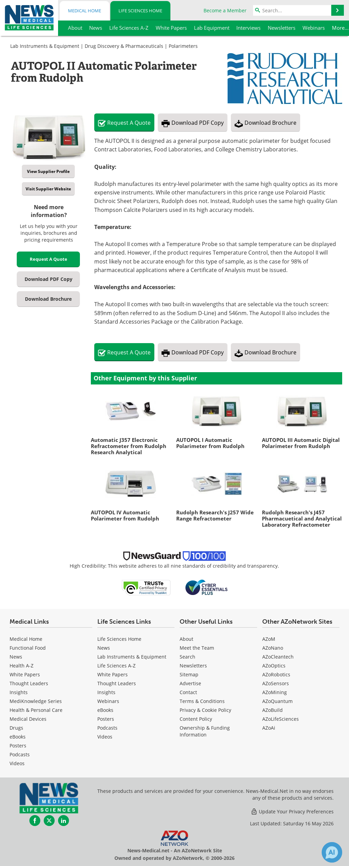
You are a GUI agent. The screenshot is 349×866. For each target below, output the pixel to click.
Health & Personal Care (36, 710)
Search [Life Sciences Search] (187, 656)
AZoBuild (272, 710)
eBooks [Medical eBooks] (18, 736)
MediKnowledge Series (36, 701)
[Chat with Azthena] (332, 852)
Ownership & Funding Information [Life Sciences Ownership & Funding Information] (205, 731)
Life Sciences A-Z (116, 665)
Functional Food (28, 648)
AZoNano (272, 648)
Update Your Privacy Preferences (292, 811)
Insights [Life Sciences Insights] (106, 692)
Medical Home (84, 11)
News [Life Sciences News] (103, 648)
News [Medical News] (16, 656)
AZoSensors (275, 683)
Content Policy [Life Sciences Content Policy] (196, 719)
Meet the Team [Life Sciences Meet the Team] (197, 648)
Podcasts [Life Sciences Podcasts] (107, 728)
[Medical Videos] (17, 763)
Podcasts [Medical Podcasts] (20, 754)
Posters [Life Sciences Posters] (105, 719)
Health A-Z (21, 665)
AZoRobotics (276, 674)
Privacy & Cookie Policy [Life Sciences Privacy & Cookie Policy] (205, 710)
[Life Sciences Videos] (104, 736)
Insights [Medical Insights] (19, 692)
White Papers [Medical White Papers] (25, 674)
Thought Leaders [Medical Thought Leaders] (29, 683)
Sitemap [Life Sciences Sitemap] (189, 674)
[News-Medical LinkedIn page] (63, 820)
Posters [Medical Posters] (18, 745)
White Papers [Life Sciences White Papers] (112, 674)
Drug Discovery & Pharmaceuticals (124, 46)
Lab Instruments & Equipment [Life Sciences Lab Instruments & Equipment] (131, 656)
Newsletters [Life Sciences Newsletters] (193, 665)
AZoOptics (273, 665)
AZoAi (268, 728)
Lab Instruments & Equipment (44, 46)
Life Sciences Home (140, 11)
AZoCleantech (278, 656)
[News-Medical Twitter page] (49, 820)
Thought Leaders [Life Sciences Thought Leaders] (116, 683)
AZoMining (274, 692)
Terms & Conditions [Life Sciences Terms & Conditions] (202, 701)
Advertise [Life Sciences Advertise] (190, 683)
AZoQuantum (277, 701)
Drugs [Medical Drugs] (16, 728)
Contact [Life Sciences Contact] (188, 692)
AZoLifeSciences (280, 719)
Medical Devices (28, 719)
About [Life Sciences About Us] (186, 639)
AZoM (268, 639)
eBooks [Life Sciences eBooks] (105, 710)
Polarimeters (183, 46)
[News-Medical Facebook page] (34, 820)
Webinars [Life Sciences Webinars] (108, 701)
